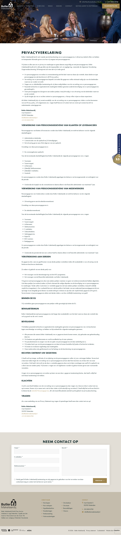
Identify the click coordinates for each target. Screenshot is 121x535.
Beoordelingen (67, 508)
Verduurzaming (47, 514)
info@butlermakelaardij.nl (29, 118)
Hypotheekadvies (48, 508)
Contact (71, 8)
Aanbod (22, 8)
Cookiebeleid (101, 531)
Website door (113, 531)
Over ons (43, 8)
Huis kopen (46, 503)
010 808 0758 (88, 509)
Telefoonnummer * (20, 466)
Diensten (32, 8)
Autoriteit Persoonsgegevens (40, 391)
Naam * (16, 448)
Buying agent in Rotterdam (89, 8)
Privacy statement (91, 531)
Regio (52, 8)
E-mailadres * (18, 457)
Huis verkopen (47, 506)
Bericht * (64, 448)
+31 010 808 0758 (27, 120)
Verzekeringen (47, 511)
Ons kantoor (67, 503)
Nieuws (61, 8)
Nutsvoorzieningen (49, 516)
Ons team (66, 506)
